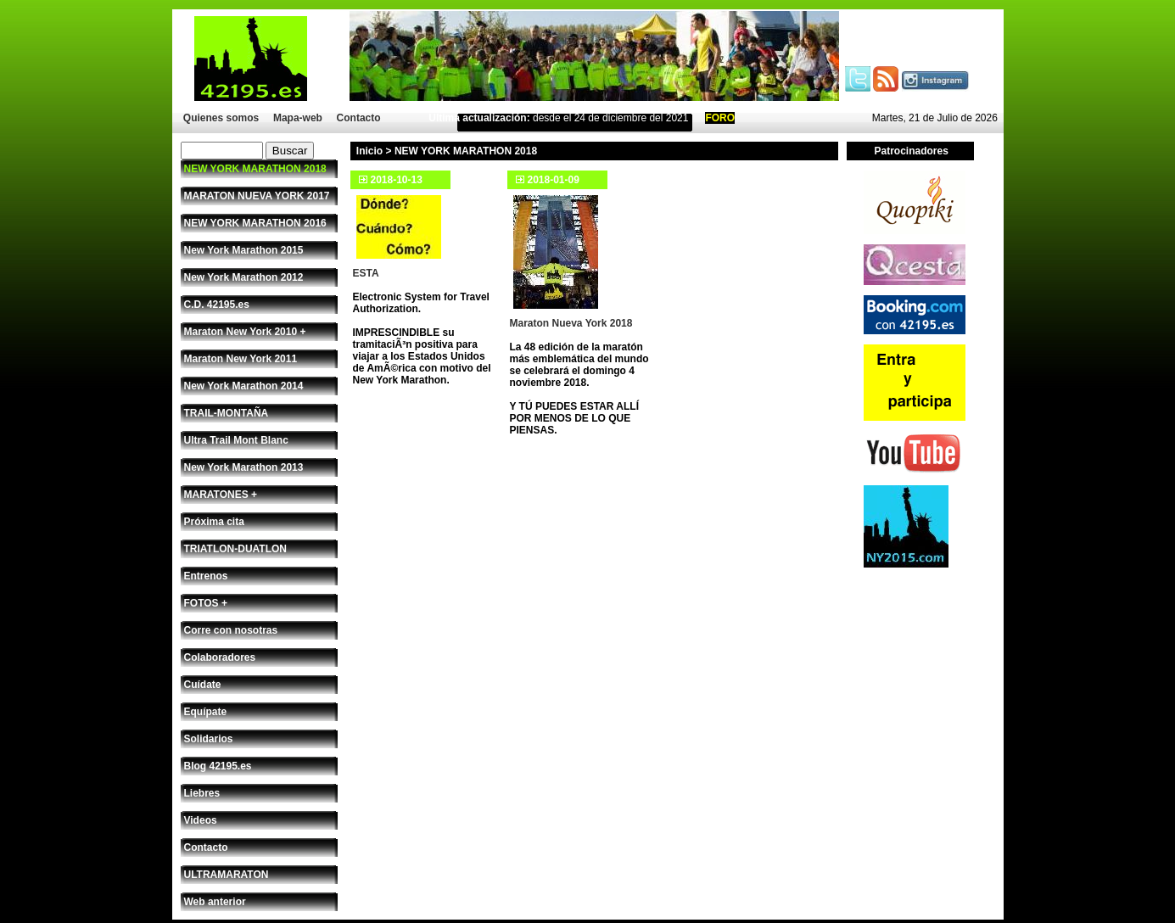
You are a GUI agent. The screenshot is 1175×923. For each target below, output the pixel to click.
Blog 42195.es (218, 766)
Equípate (205, 712)
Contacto (359, 118)
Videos (200, 820)
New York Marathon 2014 (244, 386)
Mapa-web (297, 118)
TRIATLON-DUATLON (236, 549)
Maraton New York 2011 (241, 359)
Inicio (369, 151)
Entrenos (206, 576)
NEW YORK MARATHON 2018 (255, 169)
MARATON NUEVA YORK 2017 (257, 196)
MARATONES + (221, 495)
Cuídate (202, 685)
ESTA (366, 273)
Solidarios (208, 739)
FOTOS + (205, 603)
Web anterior (215, 902)
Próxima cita (214, 522)
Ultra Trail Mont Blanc (236, 440)
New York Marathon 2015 (244, 250)
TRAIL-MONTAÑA (226, 413)
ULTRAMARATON (226, 875)
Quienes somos (221, 118)
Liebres (202, 793)
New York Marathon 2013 (244, 467)
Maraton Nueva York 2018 (571, 323)
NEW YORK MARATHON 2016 (255, 223)
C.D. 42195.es (216, 304)
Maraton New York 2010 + (245, 332)
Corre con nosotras (231, 630)
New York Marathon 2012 (244, 277)
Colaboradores (220, 657)
